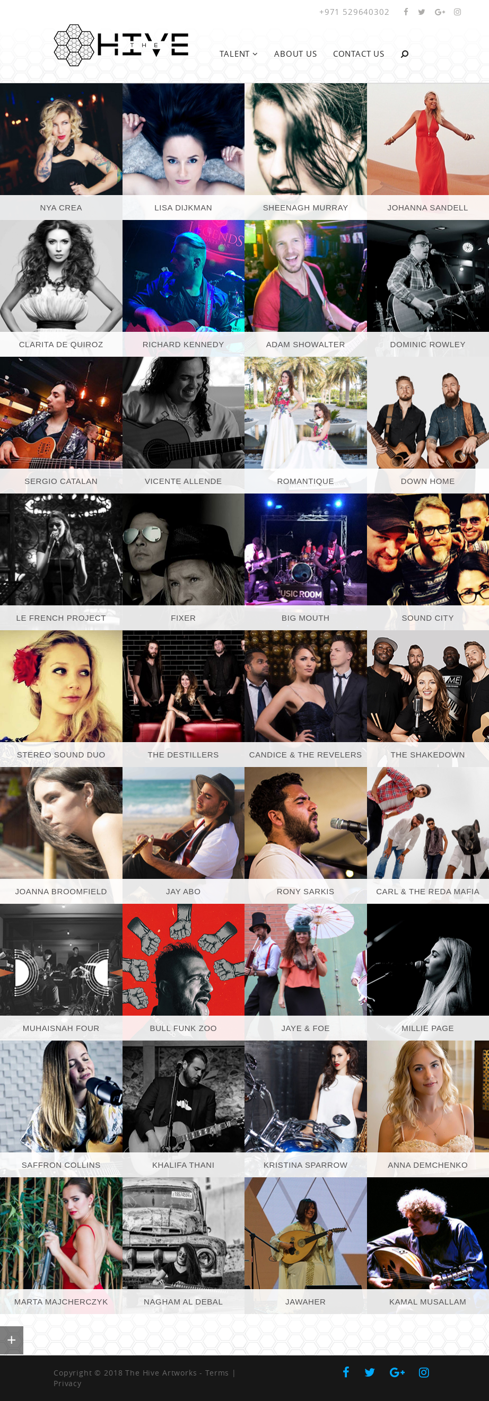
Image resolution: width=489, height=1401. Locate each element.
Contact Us (359, 53)
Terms (217, 1373)
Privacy (68, 1383)
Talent (239, 53)
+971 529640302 (354, 11)
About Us (295, 53)
